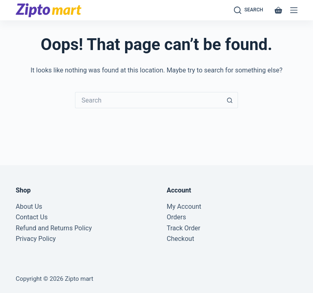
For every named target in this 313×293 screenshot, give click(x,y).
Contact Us (31, 217)
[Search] (248, 10)
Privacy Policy (35, 239)
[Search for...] (148, 100)
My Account (184, 206)
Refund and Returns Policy (53, 228)
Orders (176, 217)
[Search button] (230, 100)
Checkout (180, 239)
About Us (28, 206)
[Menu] (294, 10)
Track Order (183, 228)
